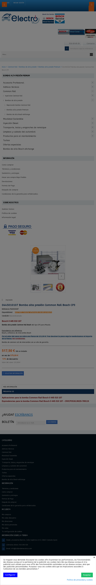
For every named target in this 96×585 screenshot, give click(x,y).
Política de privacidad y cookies (80, 580)
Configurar (10, 575)
